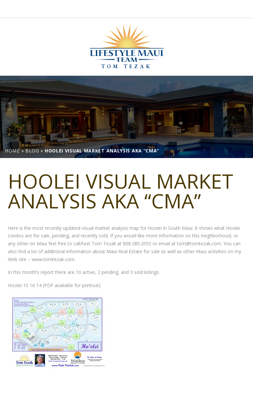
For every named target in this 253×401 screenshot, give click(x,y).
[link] (126, 8)
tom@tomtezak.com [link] (199, 243)
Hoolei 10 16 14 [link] (25, 285)
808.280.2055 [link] (137, 243)
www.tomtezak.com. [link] (53, 259)
